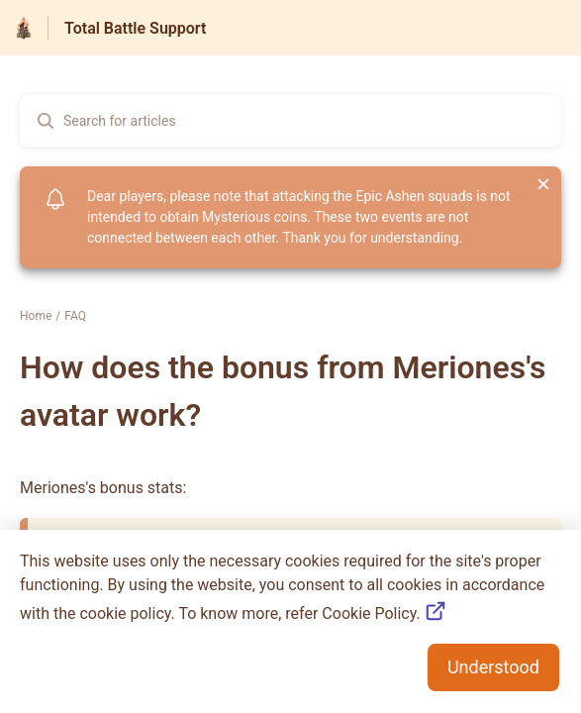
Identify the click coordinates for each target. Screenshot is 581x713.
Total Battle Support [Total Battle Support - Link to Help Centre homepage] (135, 28)
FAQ (75, 316)
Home (35, 316)
